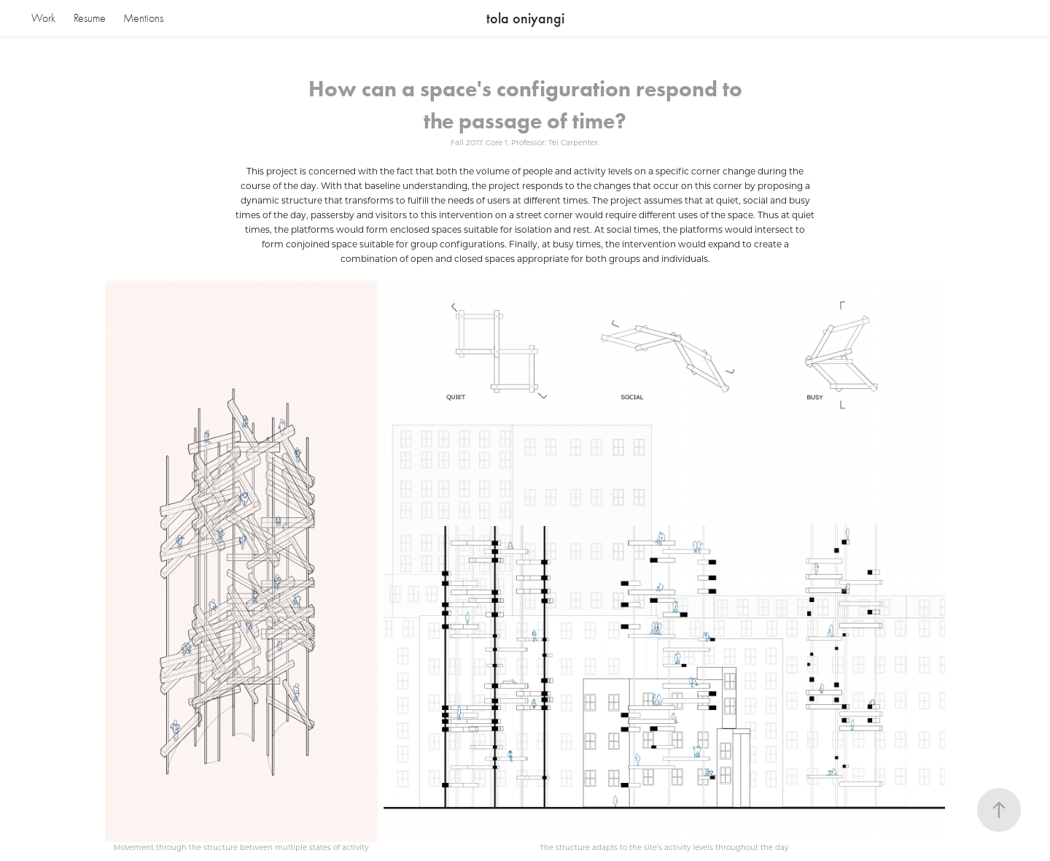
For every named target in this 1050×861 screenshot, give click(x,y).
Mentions (143, 18)
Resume (90, 18)
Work (43, 18)
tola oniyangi (525, 18)
